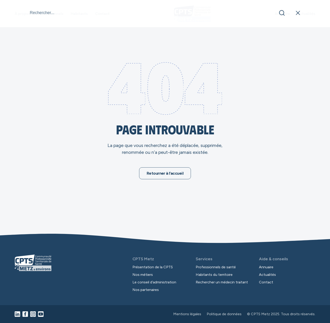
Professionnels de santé (216, 267)
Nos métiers (142, 274)
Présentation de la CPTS (152, 267)
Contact (102, 13)
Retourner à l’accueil (165, 173)
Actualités (306, 13)
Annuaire (282, 13)
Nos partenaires (145, 290)
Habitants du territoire (214, 274)
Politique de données (224, 314)
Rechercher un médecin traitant (222, 282)
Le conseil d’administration (154, 282)
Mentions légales (187, 314)
